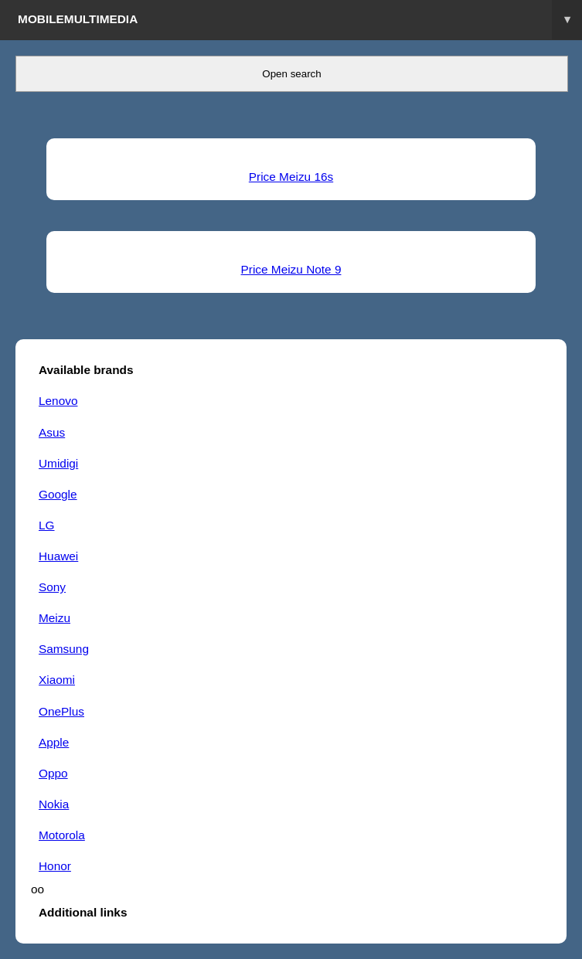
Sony (52, 586)
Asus (52, 432)
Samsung (64, 648)
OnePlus (61, 711)
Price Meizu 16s (291, 176)
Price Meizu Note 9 (291, 269)
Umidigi (58, 463)
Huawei (58, 556)
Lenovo (58, 400)
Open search (291, 74)
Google (58, 494)
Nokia (54, 804)
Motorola (62, 835)
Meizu (54, 617)
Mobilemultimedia (300, 19)
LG (47, 525)
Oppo (53, 773)
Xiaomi (57, 679)
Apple (54, 742)
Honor (55, 865)
